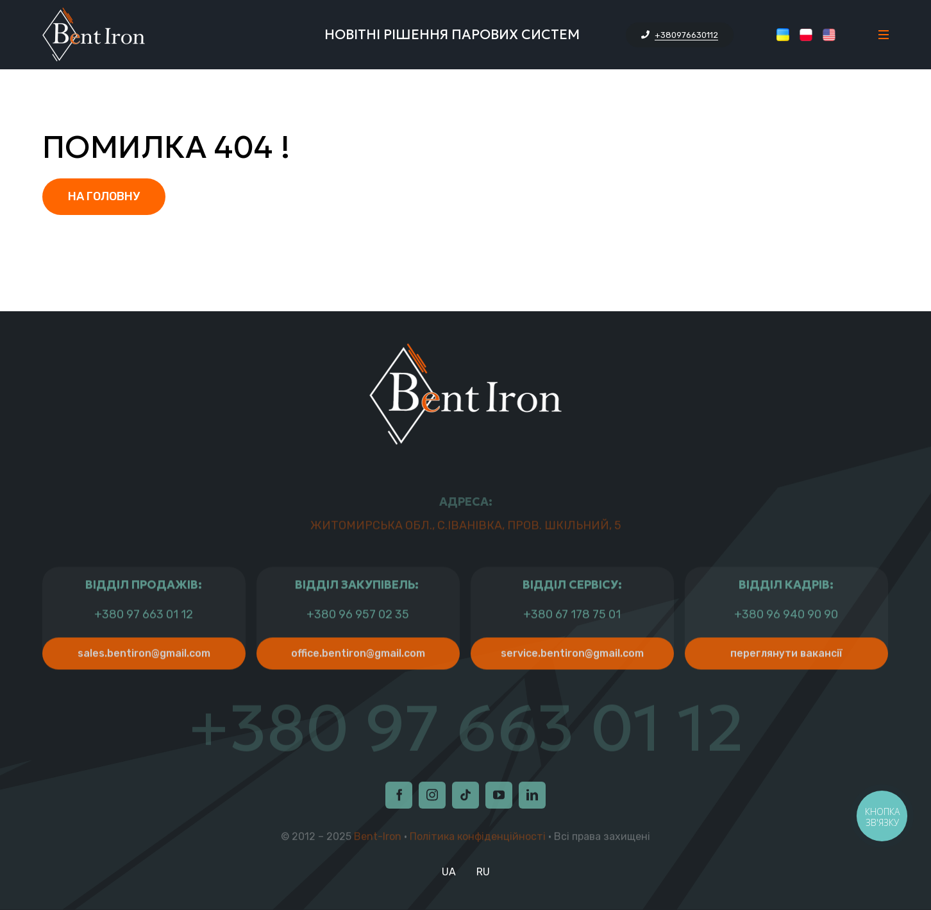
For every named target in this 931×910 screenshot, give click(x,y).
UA (449, 872)
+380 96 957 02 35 (357, 642)
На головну (104, 196)
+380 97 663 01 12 (143, 642)
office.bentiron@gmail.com (358, 680)
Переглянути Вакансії (786, 680)
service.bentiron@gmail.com (572, 680)
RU (483, 872)
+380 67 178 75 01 (572, 642)
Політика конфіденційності (478, 839)
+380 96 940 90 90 (786, 642)
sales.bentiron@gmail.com (144, 680)
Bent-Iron (377, 839)
